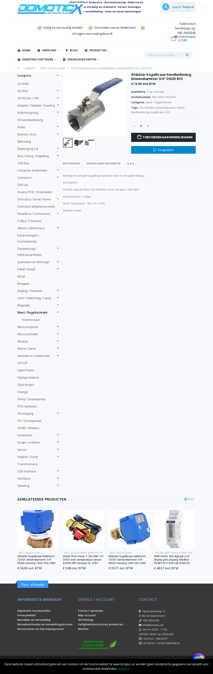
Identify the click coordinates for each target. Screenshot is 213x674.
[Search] (187, 55)
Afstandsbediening (30, 120)
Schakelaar (24, 435)
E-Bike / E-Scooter (29, 221)
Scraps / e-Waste (28, 442)
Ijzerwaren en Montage (33, 262)
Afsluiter (149, 107)
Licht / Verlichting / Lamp (34, 298)
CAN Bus (23, 163)
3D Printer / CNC (28, 98)
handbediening (140, 112)
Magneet (23, 305)
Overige (22, 392)
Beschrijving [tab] (71, 163)
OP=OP (22, 363)
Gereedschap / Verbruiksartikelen (29, 252)
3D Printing (85, 620)
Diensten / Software (35, 59)
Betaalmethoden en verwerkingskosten (45, 624)
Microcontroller (27, 334)
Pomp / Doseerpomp (31, 399)
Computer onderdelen (32, 170)
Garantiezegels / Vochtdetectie (28, 238)
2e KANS (23, 84)
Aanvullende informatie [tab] (103, 163)
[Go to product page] (38, 529)
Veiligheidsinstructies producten (100, 624)
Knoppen (23, 284)
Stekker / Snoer (27, 457)
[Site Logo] (50, 9)
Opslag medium (28, 377)
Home (23, 50)
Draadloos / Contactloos (33, 214)
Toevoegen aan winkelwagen (167, 137)
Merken (83, 629)
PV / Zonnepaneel (29, 421)
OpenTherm (25, 370)
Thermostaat (31, 320)
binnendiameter (165, 107)
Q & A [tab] (130, 163)
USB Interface (26, 471)
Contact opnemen (90, 610)
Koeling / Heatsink (29, 291)
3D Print (22, 91)
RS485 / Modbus (28, 428)
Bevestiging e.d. (28, 149)
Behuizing (24, 141)
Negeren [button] (124, 669)
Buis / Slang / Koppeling (33, 156)
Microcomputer (27, 327)
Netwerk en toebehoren (33, 356)
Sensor (22, 450)
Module (22, 341)
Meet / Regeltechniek (158, 102)
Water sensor (95, 552)
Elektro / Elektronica (30, 228)
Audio (21, 127)
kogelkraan (157, 112)
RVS (168, 112)
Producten (95, 50)
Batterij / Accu (26, 134)
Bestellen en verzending (33, 620)
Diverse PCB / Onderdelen (34, 192)
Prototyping (25, 413)
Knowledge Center (79, 59)
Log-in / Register (183, 7)
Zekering (23, 486)
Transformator (27, 464)
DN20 (180, 107)
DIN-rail (22, 185)
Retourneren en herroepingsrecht (40, 629)
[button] (185, 499)
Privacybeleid (26, 615)
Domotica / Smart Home (34, 199)
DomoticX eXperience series (36, 206)
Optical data (25, 385)
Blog (71, 50)
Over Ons (46, 50)
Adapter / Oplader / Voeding (36, 105)
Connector (24, 178)
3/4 (141, 107)
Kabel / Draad (26, 269)
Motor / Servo (26, 348)
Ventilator (24, 478)
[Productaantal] (141, 126)
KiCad (21, 276)
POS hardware (27, 406)
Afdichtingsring (27, 113)
